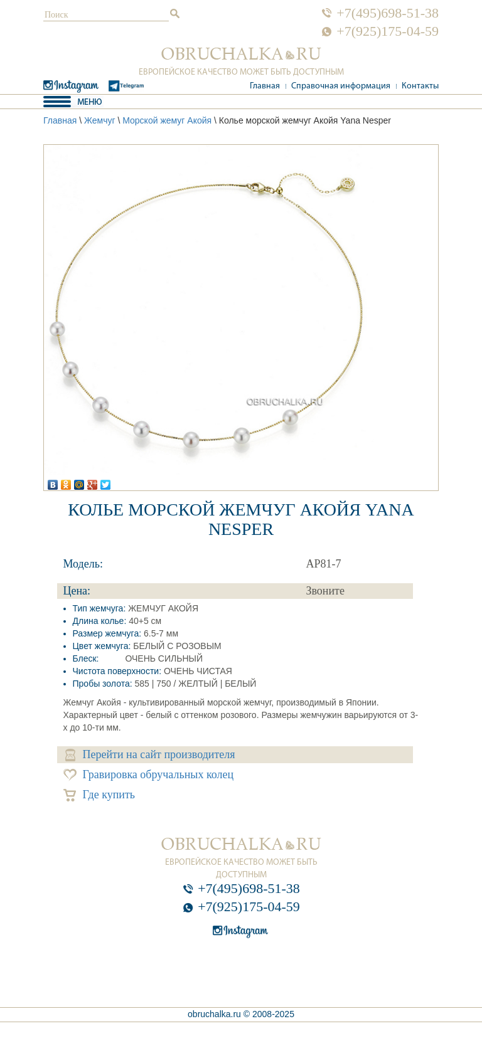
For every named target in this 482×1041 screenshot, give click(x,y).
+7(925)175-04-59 (387, 31)
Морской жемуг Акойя (167, 120)
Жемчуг (99, 120)
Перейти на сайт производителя (150, 754)
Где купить (99, 794)
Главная (265, 86)
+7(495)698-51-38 (387, 13)
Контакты (420, 86)
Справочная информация (340, 86)
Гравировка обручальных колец (148, 774)
